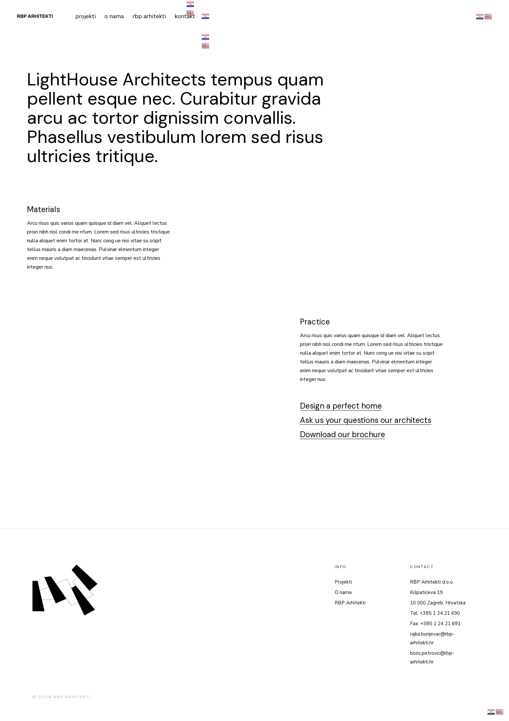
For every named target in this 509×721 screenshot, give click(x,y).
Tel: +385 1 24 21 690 (435, 613)
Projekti (343, 582)
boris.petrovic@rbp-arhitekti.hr (432, 657)
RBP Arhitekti (350, 603)
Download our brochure (342, 434)
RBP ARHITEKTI (72, 697)
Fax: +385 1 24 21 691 (435, 623)
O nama (343, 592)
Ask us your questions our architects (365, 420)
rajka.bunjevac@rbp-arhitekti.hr (432, 638)
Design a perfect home (341, 406)
